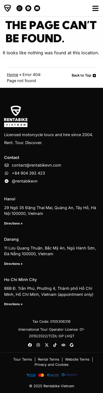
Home (12, 74)
